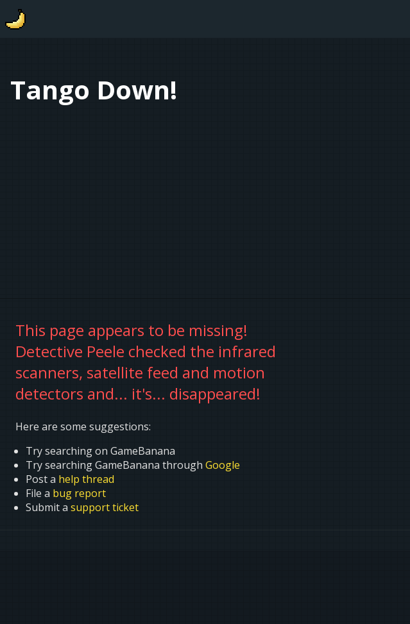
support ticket (105, 507)
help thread (86, 479)
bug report (79, 493)
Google (222, 465)
